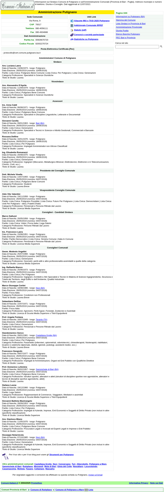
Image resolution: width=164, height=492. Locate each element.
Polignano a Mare (98, 464)
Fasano (29, 469)
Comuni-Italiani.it (9, 483)
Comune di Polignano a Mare (69, 489)
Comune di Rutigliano (41, 489)
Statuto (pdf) (80, 30)
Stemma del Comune (125, 20)
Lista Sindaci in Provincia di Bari (131, 23)
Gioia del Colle (64, 466)
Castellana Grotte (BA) (46, 335)
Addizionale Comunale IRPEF (88, 25)
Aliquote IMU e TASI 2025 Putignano (92, 20)
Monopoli (38, 466)
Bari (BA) (40, 123)
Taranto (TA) (41, 319)
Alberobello (82, 464)
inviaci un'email (95, 475)
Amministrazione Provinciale (129, 27)
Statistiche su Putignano (86, 39)
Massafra (49, 469)
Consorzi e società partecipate (89, 34)
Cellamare (39, 469)
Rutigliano (28, 466)
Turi (74, 464)
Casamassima (9, 469)
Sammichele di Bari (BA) (47, 369)
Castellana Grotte (43, 464)
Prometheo (36, 483)
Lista (90, 489)
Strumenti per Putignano (61, 454)
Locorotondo (90, 466)
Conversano (64, 464)
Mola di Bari (50, 466)
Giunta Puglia (122, 30)
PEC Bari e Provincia (125, 37)
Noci (55, 464)
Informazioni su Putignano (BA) (130, 16)
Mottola (21, 469)
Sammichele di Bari (11, 466)
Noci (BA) (40, 288)
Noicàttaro (78, 466)
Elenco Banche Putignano (128, 34)
